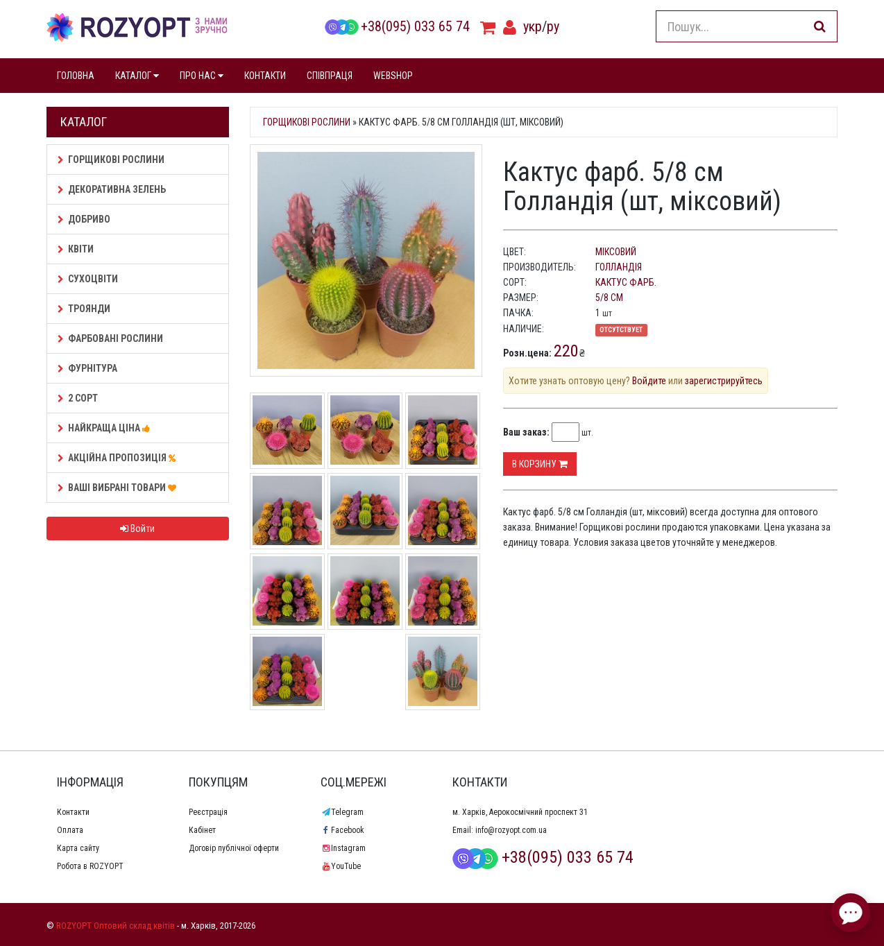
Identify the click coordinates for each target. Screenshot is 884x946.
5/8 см (609, 297)
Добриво (84, 219)
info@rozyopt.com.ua (511, 830)
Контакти (73, 812)
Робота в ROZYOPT (90, 866)
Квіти (76, 249)
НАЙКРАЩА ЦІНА (106, 427)
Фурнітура (87, 368)
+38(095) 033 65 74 (397, 26)
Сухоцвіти (88, 278)
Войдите (649, 380)
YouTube (341, 866)
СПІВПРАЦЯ (329, 75)
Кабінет (202, 830)
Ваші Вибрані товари (119, 487)
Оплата (70, 830)
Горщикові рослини (111, 159)
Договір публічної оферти (234, 848)
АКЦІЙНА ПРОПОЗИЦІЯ (119, 457)
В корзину (540, 464)
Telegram (342, 812)
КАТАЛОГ (137, 75)
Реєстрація (208, 812)
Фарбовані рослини (110, 338)
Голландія (618, 267)
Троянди (84, 308)
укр (532, 26)
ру (553, 26)
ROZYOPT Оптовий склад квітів (115, 925)
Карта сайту (78, 848)
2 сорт (78, 398)
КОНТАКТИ (265, 75)
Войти (137, 528)
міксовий (615, 251)
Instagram (343, 848)
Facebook (342, 830)
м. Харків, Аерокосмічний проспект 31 (520, 812)
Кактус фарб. (625, 282)
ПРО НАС (201, 75)
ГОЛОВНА (75, 75)
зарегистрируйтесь (724, 380)
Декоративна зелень (112, 189)
